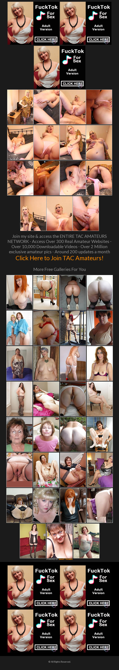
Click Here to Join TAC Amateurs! (59, 257)
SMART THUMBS (65, 559)
